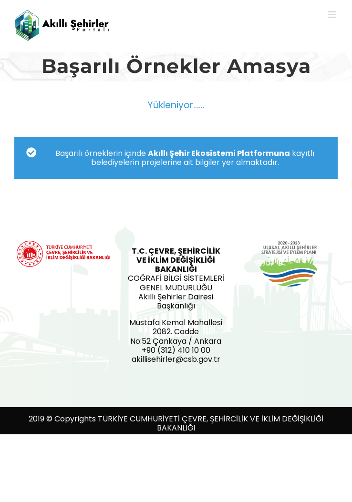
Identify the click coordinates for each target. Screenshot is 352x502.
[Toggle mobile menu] (333, 15)
